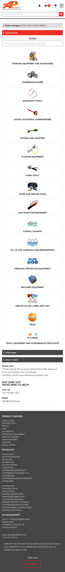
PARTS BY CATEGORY (10, 437)
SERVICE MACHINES (10, 440)
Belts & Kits (7, 459)
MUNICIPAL (6, 442)
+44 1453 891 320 (10, 393)
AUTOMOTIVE (7, 431)
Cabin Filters (8, 468)
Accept (32, 563)
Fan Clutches (8, 491)
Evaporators (8, 486)
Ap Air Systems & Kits (11, 457)
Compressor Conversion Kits (15, 473)
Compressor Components (14, 470)
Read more (33, 557)
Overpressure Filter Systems (15, 505)
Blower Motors (9, 465)
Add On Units (8, 454)
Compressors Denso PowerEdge (17, 478)
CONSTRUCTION (8, 423)
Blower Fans (8, 462)
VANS (4, 429)
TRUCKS (5, 426)
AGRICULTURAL (8, 421)
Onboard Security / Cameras (15, 502)
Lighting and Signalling (12, 499)
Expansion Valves (10, 489)
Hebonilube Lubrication (13, 497)
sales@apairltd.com (11, 401)
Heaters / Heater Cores (12, 494)
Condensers (7, 481)
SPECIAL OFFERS (8, 445)
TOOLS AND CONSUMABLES (13, 434)
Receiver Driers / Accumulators (17, 507)
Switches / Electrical (12, 510)
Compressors (8, 476)
